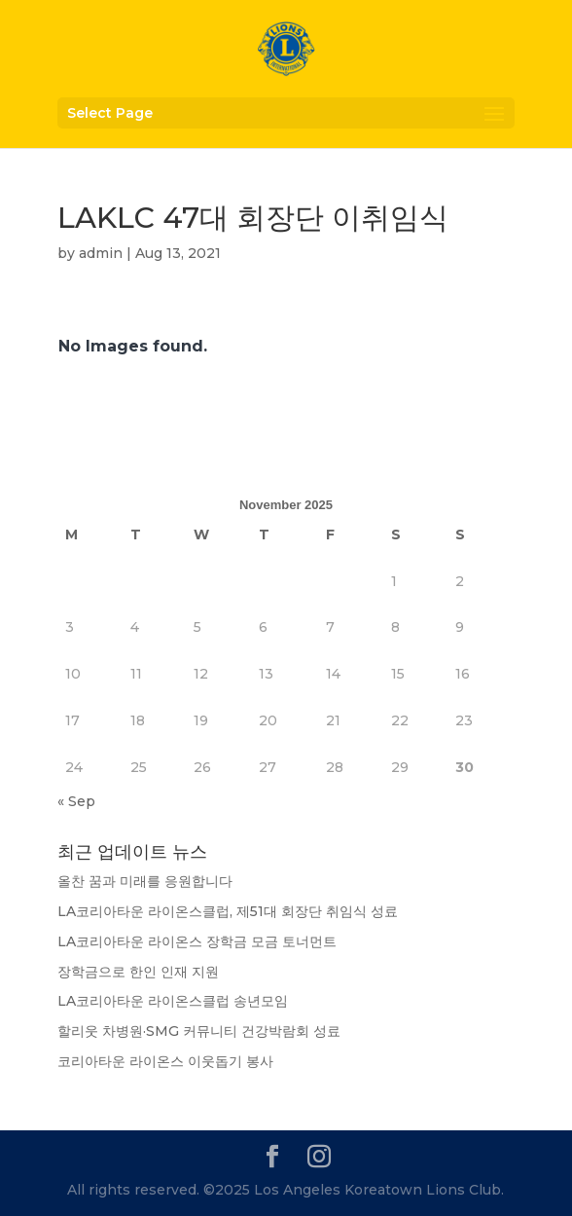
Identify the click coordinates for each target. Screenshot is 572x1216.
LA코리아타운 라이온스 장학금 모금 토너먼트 (197, 941)
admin (101, 253)
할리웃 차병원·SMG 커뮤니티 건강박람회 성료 (198, 1031)
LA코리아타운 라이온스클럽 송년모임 (172, 1001)
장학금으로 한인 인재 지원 (138, 971)
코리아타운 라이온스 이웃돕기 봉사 (165, 1061)
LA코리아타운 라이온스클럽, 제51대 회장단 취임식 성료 (227, 911)
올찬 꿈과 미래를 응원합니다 (144, 881)
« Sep (76, 801)
